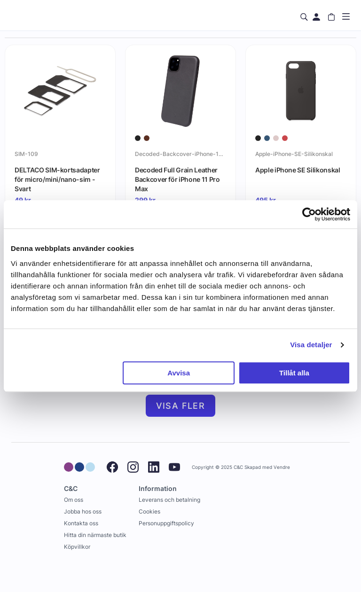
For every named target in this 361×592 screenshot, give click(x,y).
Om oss (73, 499)
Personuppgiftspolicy (166, 523)
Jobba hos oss (83, 511)
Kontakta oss (81, 523)
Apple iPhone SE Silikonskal (297, 170)
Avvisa (178, 373)
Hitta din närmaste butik (95, 534)
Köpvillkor (77, 546)
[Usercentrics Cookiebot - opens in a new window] (309, 214)
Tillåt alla (294, 373)
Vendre (282, 467)
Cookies (149, 511)
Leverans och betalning (169, 499)
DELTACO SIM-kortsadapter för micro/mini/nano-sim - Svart (57, 179)
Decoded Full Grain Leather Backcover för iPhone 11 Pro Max (177, 179)
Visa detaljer (311, 345)
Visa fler (180, 406)
